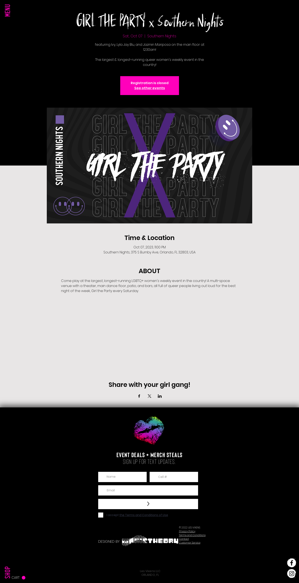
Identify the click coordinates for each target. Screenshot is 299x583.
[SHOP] (8, 564)
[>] (148, 504)
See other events (149, 88)
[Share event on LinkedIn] (160, 396)
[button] (8, 19)
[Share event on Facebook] (139, 396)
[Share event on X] (149, 396)
